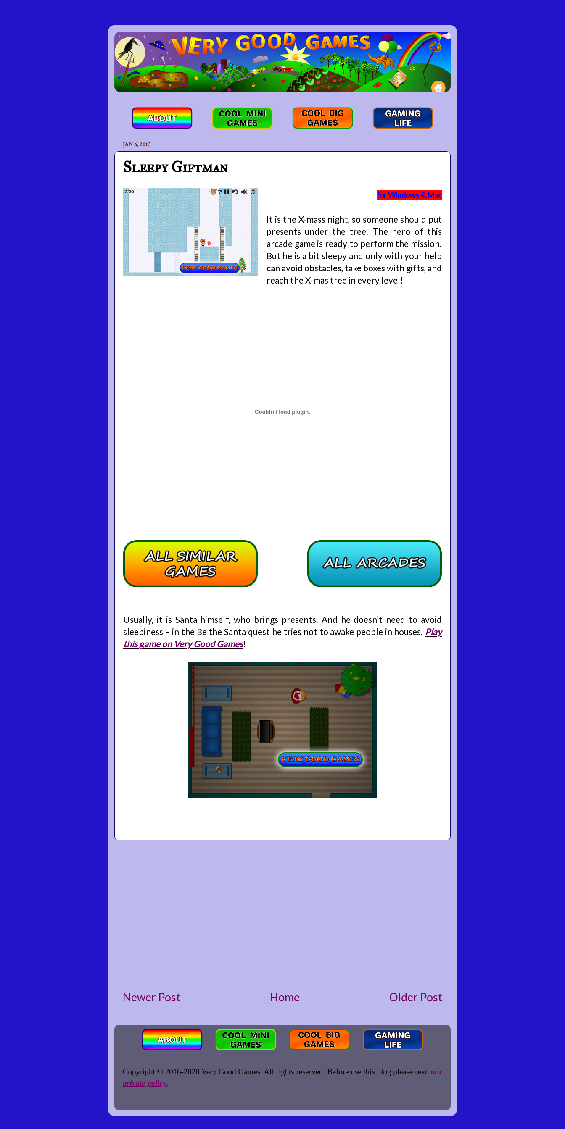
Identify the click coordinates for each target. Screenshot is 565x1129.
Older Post (415, 997)
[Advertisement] (282, 915)
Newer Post (151, 997)
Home (285, 997)
